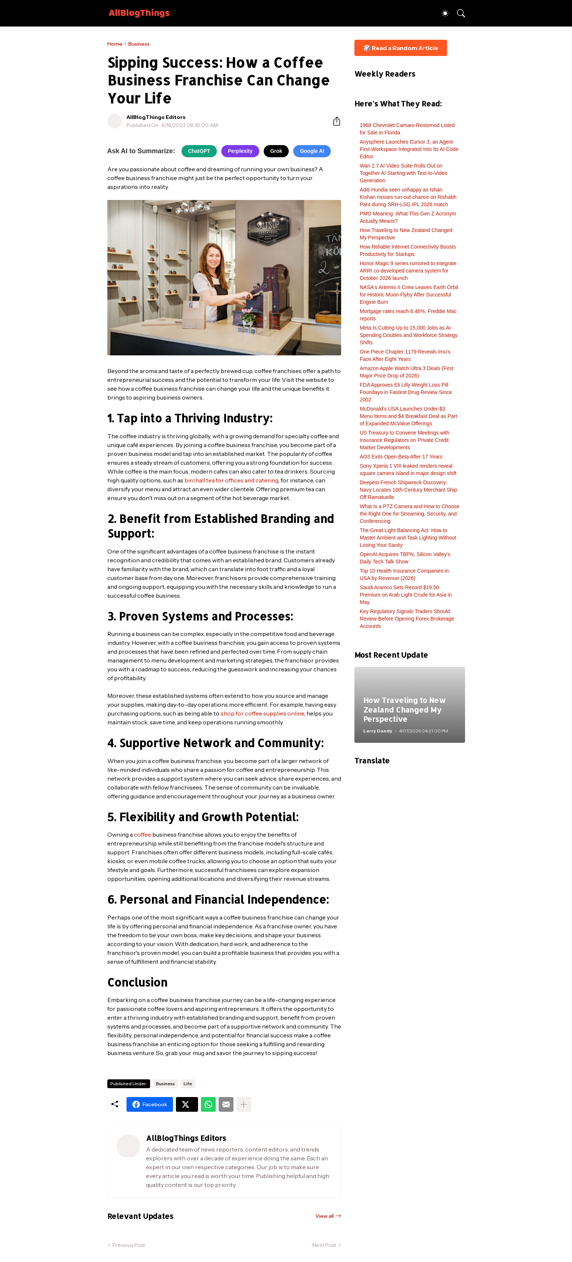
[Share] (333, 121)
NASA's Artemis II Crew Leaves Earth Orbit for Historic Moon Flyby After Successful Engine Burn (409, 294)
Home (114, 44)
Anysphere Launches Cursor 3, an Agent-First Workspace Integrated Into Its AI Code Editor (409, 149)
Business (139, 44)
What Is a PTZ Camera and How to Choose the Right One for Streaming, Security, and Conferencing (410, 513)
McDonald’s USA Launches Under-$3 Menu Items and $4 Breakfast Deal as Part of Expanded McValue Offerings (408, 416)
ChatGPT (199, 151)
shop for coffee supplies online (262, 713)
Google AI (312, 151)
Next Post (324, 1245)
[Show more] (243, 1104)
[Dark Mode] (441, 13)
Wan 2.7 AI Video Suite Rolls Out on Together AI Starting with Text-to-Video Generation (404, 173)
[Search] (457, 13)
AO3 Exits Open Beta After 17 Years (401, 457)
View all (324, 1216)
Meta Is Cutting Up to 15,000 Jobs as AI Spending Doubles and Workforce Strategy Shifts (409, 335)
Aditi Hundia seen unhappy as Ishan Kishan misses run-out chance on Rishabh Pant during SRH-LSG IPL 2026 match (408, 197)
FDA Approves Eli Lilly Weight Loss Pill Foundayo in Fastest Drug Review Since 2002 (406, 392)
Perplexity (240, 151)
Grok (276, 151)
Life (188, 1083)
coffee (142, 834)
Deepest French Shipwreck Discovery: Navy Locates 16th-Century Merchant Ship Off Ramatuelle (408, 489)
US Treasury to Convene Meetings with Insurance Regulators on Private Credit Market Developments (405, 440)
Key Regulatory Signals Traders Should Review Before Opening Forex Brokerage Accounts (407, 618)
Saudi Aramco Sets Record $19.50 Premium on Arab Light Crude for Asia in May (406, 594)
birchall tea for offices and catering (231, 480)
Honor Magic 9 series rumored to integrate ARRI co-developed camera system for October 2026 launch (408, 270)
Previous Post (128, 1245)
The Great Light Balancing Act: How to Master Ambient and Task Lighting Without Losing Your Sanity (408, 537)
